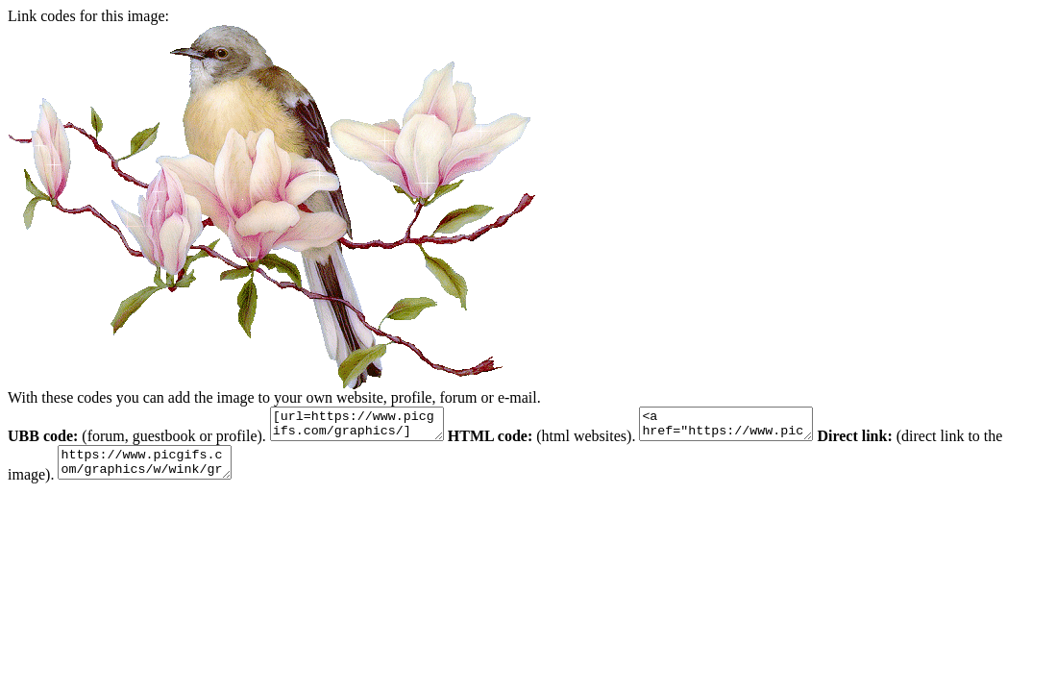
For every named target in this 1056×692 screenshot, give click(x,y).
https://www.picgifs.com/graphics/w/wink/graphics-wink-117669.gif (154, 471)
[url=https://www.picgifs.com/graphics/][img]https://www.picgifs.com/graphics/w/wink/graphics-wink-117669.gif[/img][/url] (366, 427)
